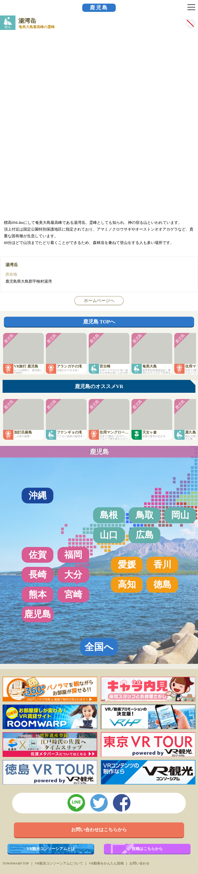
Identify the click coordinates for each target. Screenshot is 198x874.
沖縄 (38, 495)
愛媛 (127, 564)
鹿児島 (99, 7)
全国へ (99, 647)
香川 (162, 564)
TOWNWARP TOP (16, 863)
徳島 (162, 584)
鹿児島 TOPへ (99, 321)
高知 (127, 584)
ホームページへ (99, 300)
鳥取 (145, 515)
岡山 (180, 515)
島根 (109, 515)
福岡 (73, 555)
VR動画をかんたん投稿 (106, 863)
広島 (145, 535)
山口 (109, 535)
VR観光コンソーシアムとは (51, 848)
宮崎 (73, 594)
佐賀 (38, 555)
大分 (73, 574)
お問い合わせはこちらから (99, 829)
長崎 (38, 574)
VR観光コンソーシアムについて (59, 863)
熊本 (38, 594)
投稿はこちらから (147, 848)
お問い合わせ (139, 863)
